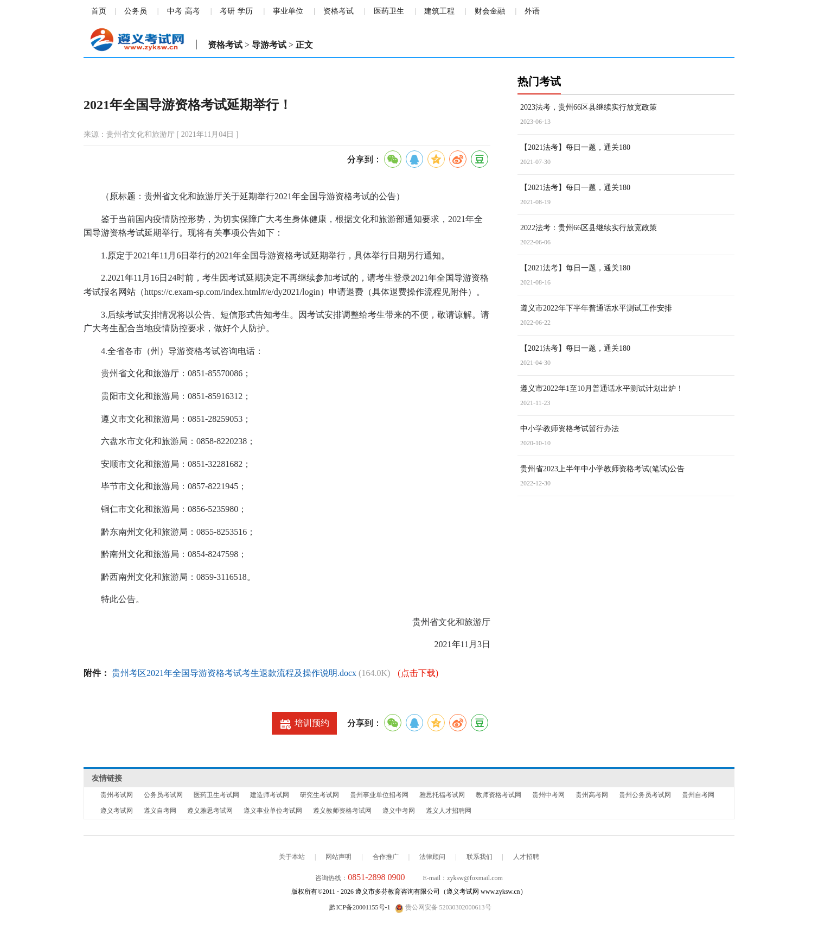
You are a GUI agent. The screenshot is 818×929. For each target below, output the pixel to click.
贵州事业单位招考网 (379, 795)
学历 (245, 11)
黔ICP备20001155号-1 (359, 907)
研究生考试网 (319, 795)
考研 (227, 11)
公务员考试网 (163, 795)
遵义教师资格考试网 (342, 810)
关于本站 (292, 857)
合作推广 (386, 857)
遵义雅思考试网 (210, 810)
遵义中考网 (398, 810)
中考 (174, 11)
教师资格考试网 (498, 795)
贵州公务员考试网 (645, 795)
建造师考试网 (269, 795)
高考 (192, 11)
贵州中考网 (548, 795)
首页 (98, 11)
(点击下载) (418, 673)
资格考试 (338, 11)
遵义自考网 (160, 810)
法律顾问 (432, 857)
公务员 (135, 11)
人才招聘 (526, 857)
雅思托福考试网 (442, 795)
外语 (532, 11)
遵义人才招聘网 (448, 810)
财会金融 (490, 11)
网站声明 (338, 857)
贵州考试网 (116, 795)
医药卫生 (389, 11)
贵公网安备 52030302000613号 (443, 907)
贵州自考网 (698, 795)
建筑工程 (439, 11)
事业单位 (288, 11)
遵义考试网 (116, 810)
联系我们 (479, 857)
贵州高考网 (592, 795)
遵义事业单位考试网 (273, 810)
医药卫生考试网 (216, 795)
